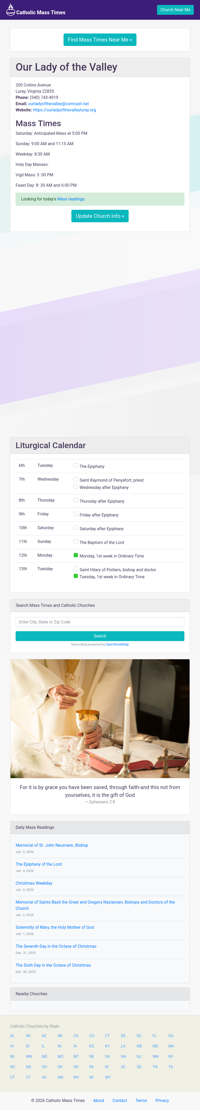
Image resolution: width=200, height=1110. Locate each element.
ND (28, 1067)
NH (123, 1056)
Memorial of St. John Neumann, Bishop (52, 845)
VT (28, 1077)
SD (139, 1067)
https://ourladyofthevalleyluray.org (64, 109)
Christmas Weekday (34, 883)
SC (123, 1067)
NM (155, 1056)
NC (12, 1067)
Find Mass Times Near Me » (100, 40)
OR (75, 1067)
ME (139, 1046)
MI (12, 1056)
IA (75, 1046)
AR (60, 1036)
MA (171, 1046)
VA (44, 1077)
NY (170, 1056)
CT (107, 1036)
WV (76, 1077)
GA (170, 1036)
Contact (120, 1100)
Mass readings (71, 199)
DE (123, 1036)
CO (91, 1036)
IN (59, 1046)
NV (107, 1056)
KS (91, 1046)
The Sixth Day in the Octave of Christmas (53, 965)
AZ (44, 1036)
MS (44, 1056)
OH (44, 1067)
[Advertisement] (100, 274)
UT (12, 1077)
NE (91, 1056)
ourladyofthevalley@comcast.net (58, 103)
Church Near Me (175, 9)
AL (12, 1036)
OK (60, 1067)
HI (12, 1046)
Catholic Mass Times (35, 9)
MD (155, 1046)
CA (75, 1036)
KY (107, 1046)
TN (155, 1067)
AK (28, 1036)
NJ (139, 1056)
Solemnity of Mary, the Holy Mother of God (55, 927)
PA (91, 1067)
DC (139, 1036)
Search (99, 636)
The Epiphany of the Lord (39, 864)
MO (60, 1056)
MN (28, 1056)
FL (155, 1036)
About (98, 1100)
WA (60, 1077)
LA (123, 1046)
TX (170, 1067)
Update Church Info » (100, 216)
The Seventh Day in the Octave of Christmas (56, 946)
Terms (141, 1100)
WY (107, 1077)
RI (107, 1067)
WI (91, 1077)
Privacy (162, 1100)
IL (43, 1046)
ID (27, 1046)
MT (76, 1056)
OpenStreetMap (117, 644)
